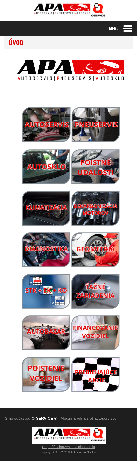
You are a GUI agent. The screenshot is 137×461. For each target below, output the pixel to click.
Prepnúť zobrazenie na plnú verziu (68, 447)
